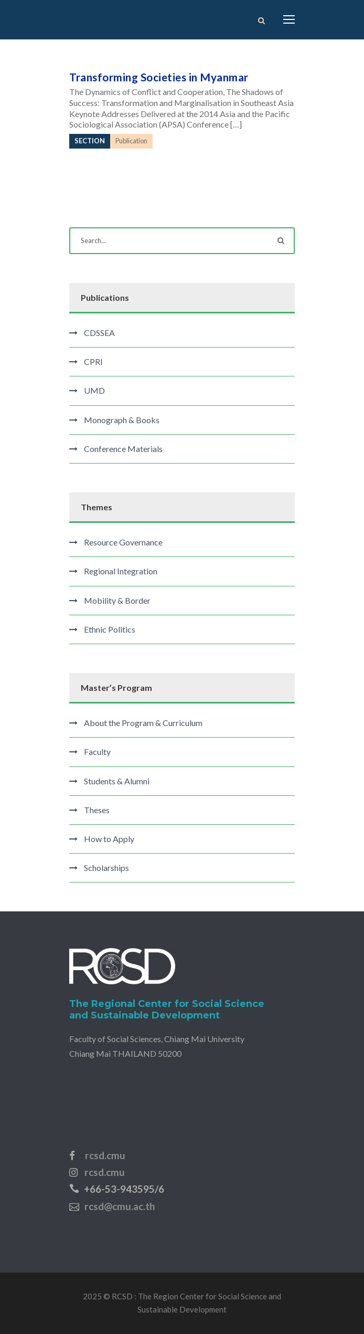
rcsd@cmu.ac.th (119, 1206)
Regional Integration (120, 571)
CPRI (93, 361)
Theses (97, 810)
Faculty (97, 752)
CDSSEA (99, 333)
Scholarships (106, 868)
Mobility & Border (117, 600)
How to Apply (109, 839)
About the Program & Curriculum (143, 723)
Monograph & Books (121, 420)
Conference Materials (123, 449)
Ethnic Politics (109, 629)
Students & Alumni (116, 781)
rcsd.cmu (105, 1155)
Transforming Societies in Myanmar (159, 76)
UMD (94, 390)
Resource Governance (123, 542)
